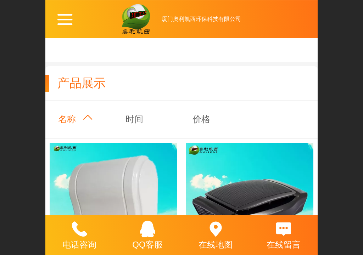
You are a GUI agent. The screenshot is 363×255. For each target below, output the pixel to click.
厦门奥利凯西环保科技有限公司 (201, 19)
